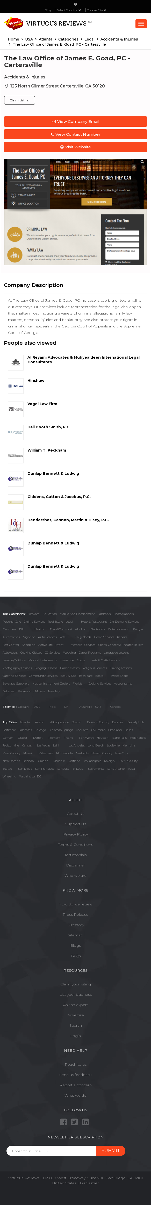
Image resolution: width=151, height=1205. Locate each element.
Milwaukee (46, 753)
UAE (98, 707)
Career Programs (90, 652)
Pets (62, 637)
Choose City (96, 10)
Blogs (75, 945)
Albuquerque (59, 722)
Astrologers (10, 652)
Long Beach (96, 745)
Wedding (69, 652)
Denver (8, 738)
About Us (75, 813)
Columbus (98, 730)
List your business (76, 994)
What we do (75, 1095)
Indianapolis (138, 738)
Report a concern (76, 1085)
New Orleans (11, 761)
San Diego (25, 768)
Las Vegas (43, 745)
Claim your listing (75, 984)
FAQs (76, 955)
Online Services (34, 621)
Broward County (98, 722)
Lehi (56, 745)
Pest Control (11, 645)
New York (121, 753)
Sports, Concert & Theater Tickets (120, 645)
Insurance (67, 660)
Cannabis (104, 614)
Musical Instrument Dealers (51, 683)
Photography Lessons (17, 668)
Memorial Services (83, 645)
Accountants (123, 683)
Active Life (45, 645)
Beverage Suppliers (16, 683)
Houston (103, 738)
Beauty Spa (68, 676)
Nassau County (101, 753)
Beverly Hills (135, 722)
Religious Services (94, 668)
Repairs (122, 637)
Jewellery (54, 691)
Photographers (123, 614)
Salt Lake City (128, 761)
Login (75, 1035)
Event (59, 645)
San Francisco (44, 768)
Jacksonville (11, 745)
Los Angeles (76, 745)
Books (99, 676)
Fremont (54, 738)
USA (36, 707)
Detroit (37, 738)
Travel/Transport (61, 629)
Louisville (113, 745)
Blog (48, 10)
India (52, 707)
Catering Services (14, 676)
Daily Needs (83, 637)
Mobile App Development (77, 614)
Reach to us (76, 1064)
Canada (115, 707)
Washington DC (30, 776)
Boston (76, 722)
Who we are (75, 875)
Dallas (129, 730)
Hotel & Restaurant (94, 621)
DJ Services (52, 652)
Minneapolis (64, 753)
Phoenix (59, 761)
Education (50, 614)
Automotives (11, 637)
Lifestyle (137, 629)
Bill (21, 629)
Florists (77, 683)
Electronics (97, 629)
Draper (22, 738)
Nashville (82, 753)
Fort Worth (86, 738)
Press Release (75, 914)
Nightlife (29, 637)
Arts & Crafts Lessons (106, 660)
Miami (27, 753)
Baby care (85, 676)
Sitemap (75, 935)
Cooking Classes (31, 652)
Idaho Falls (119, 738)
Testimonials (75, 855)
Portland (74, 761)
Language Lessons (116, 652)
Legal (69, 621)
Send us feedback (75, 1074)
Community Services (43, 676)
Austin (39, 722)
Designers (9, 629)
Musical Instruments (42, 660)
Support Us (75, 824)
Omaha (43, 761)
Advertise (75, 1015)
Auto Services (47, 637)
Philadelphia (92, 761)
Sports (81, 660)
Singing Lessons (46, 668)
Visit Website (75, 146)
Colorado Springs (61, 730)
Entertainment (118, 629)
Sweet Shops (119, 676)
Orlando (28, 761)
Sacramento (96, 768)
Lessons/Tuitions (14, 660)
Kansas (27, 745)
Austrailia (85, 707)
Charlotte (82, 730)
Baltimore (9, 730)
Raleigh (109, 761)
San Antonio (116, 768)
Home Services (104, 637)
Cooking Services (99, 683)
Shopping (28, 645)
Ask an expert (75, 1004)
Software (33, 614)
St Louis (78, 768)
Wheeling (9, 776)
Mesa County (11, 753)
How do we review (75, 904)
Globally (23, 707)
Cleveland (115, 730)
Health (39, 629)
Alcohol (80, 629)
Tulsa (131, 768)
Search (75, 1025)
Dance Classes (70, 668)
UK (66, 707)
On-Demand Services (124, 621)
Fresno (68, 738)
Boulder (117, 722)
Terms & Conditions (75, 844)
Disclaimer (75, 865)
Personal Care (12, 621)
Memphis (129, 745)
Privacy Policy (75, 834)
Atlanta (25, 722)
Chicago (40, 730)
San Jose (63, 768)
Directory (75, 924)
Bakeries (8, 691)
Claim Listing (20, 100)
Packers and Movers (31, 691)
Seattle (7, 768)
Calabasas (25, 730)
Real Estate (55, 621)
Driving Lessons (121, 668)
